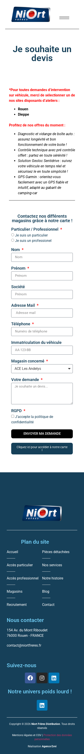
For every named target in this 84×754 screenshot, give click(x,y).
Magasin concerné (28, 361)
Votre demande (25, 380)
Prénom (18, 268)
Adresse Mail (23, 305)
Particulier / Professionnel (35, 229)
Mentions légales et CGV (26, 735)
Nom (16, 250)
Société (18, 287)
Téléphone (21, 324)
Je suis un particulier (31, 235)
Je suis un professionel (33, 241)
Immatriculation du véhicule (36, 343)
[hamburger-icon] (64, 18)
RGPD (17, 411)
